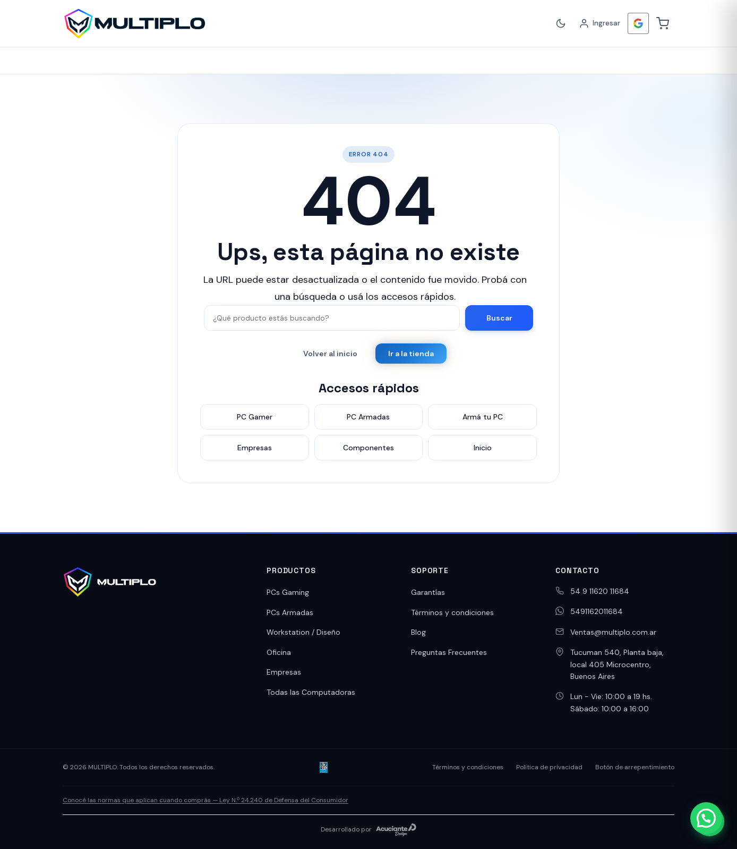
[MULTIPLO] (134, 23)
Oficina (279, 652)
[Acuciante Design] (396, 829)
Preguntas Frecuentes (449, 652)
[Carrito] (662, 23)
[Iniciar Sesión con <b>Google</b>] (638, 23)
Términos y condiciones (452, 612)
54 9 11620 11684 (599, 591)
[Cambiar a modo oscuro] (560, 23)
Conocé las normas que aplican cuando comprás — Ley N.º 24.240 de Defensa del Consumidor (205, 800)
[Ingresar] (599, 23)
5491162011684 (596, 611)
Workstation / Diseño (303, 632)
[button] (706, 818)
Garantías (428, 592)
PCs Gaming (288, 592)
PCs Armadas (290, 612)
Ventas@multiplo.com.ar (613, 632)
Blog (418, 632)
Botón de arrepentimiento (634, 767)
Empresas (284, 672)
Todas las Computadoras (311, 692)
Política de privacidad (549, 767)
